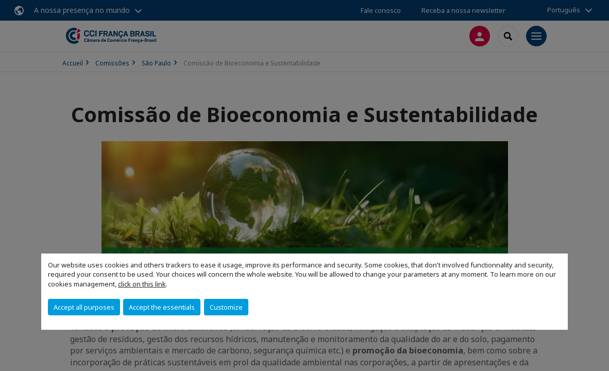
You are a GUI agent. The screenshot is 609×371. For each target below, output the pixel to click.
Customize (226, 307)
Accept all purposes (84, 307)
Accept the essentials (162, 307)
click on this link (142, 284)
